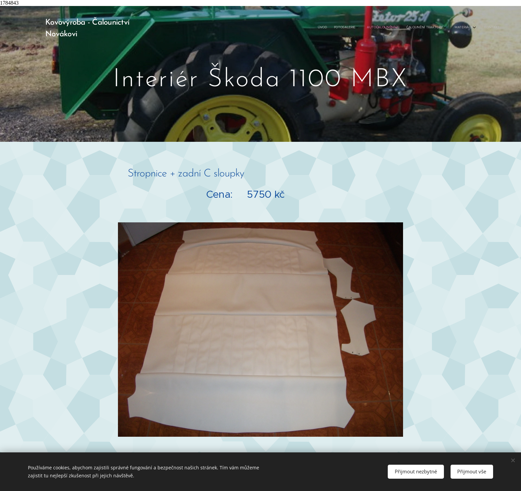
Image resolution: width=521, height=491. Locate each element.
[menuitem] (447, 27)
